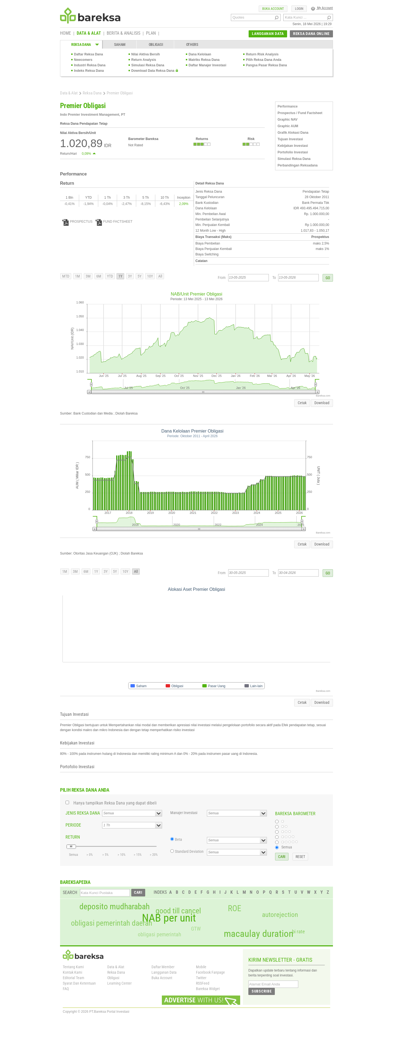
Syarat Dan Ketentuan (79, 983)
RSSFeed (202, 983)
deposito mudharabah (114, 906)
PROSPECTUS (77, 222)
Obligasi (113, 978)
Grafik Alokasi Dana (293, 133)
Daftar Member (162, 967)
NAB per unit (169, 918)
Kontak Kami (72, 972)
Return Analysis (143, 60)
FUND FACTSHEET (114, 222)
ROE (234, 908)
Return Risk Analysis (262, 54)
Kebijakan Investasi (293, 146)
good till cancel (178, 911)
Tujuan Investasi (290, 139)
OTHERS (192, 44)
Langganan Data (164, 972)
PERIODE (73, 825)
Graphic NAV (287, 119)
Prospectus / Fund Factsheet (300, 113)
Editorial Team (73, 978)
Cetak (302, 403)
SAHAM (120, 44)
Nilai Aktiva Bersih (145, 54)
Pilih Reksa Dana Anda (263, 60)
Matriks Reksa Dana (204, 60)
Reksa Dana (92, 93)
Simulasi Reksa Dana (147, 65)
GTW (196, 928)
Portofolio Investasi (293, 152)
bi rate (298, 931)
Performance (287, 106)
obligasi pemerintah (159, 934)
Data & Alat (69, 93)
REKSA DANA (81, 44)
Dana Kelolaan (200, 54)
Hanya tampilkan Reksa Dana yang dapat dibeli (115, 803)
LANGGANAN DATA (268, 33)
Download (321, 403)
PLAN (151, 33)
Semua (286, 847)
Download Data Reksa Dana (152, 71)
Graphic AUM (288, 126)
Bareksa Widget (208, 989)
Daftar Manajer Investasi (207, 65)
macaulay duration (258, 933)
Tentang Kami (73, 967)
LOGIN (299, 9)
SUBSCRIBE (262, 991)
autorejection (280, 914)
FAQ (66, 989)
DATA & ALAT (89, 33)
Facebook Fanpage (210, 972)
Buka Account (161, 978)
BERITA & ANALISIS (123, 33)
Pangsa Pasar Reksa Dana (266, 65)
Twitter (201, 978)
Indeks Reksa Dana (89, 71)
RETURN (73, 837)
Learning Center (119, 983)
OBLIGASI (156, 44)
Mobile (201, 967)
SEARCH (70, 892)
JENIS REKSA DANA (83, 813)
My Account (322, 8)
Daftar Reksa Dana (88, 54)
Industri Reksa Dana (89, 65)
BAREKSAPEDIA (75, 882)
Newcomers (83, 60)
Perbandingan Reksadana (298, 165)
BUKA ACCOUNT (273, 9)
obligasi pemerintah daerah (111, 923)
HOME (65, 33)
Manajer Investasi (183, 812)
